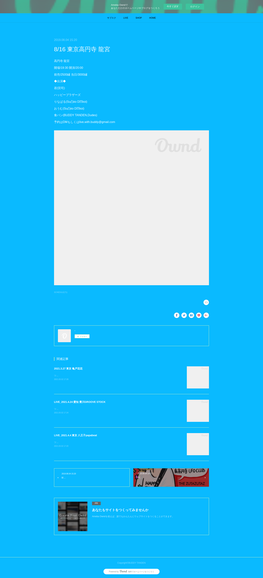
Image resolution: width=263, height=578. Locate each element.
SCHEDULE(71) (60, 292)
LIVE (125, 18)
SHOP (139, 18)
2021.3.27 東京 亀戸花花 (68, 368)
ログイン (195, 6)
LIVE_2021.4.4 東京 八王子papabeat (75, 435)
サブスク (111, 18)
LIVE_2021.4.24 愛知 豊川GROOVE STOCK (79, 401)
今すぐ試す (173, 6)
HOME (152, 18)
